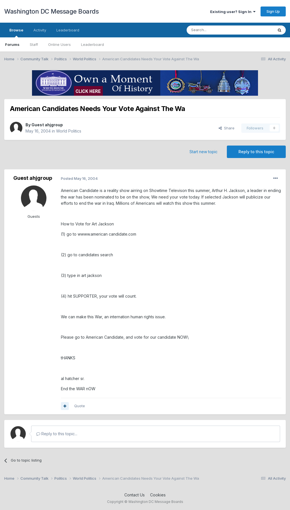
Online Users (59, 44)
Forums (12, 44)
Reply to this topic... (56, 433)
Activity (39, 30)
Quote (79, 406)
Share (226, 128)
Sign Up (273, 11)
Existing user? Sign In (232, 11)
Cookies (158, 494)
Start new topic (203, 151)
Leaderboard (92, 44)
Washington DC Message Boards (51, 11)
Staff (34, 44)
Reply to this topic (256, 151)
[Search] (215, 30)
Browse (16, 32)
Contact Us (134, 494)
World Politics (68, 131)
